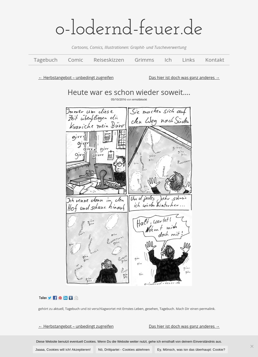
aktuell (58, 308)
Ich (168, 59)
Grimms (144, 59)
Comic (75, 59)
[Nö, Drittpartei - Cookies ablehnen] (251, 346)
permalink (207, 308)
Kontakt (214, 59)
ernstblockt (139, 99)
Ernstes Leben (132, 308)
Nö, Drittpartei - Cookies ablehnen (124, 349)
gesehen (151, 308)
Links (188, 59)
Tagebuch (45, 59)
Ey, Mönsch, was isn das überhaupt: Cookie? (191, 349)
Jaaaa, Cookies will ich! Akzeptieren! (63, 349)
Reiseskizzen (108, 59)
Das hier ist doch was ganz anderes (184, 77)
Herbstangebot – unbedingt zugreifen (76, 77)
